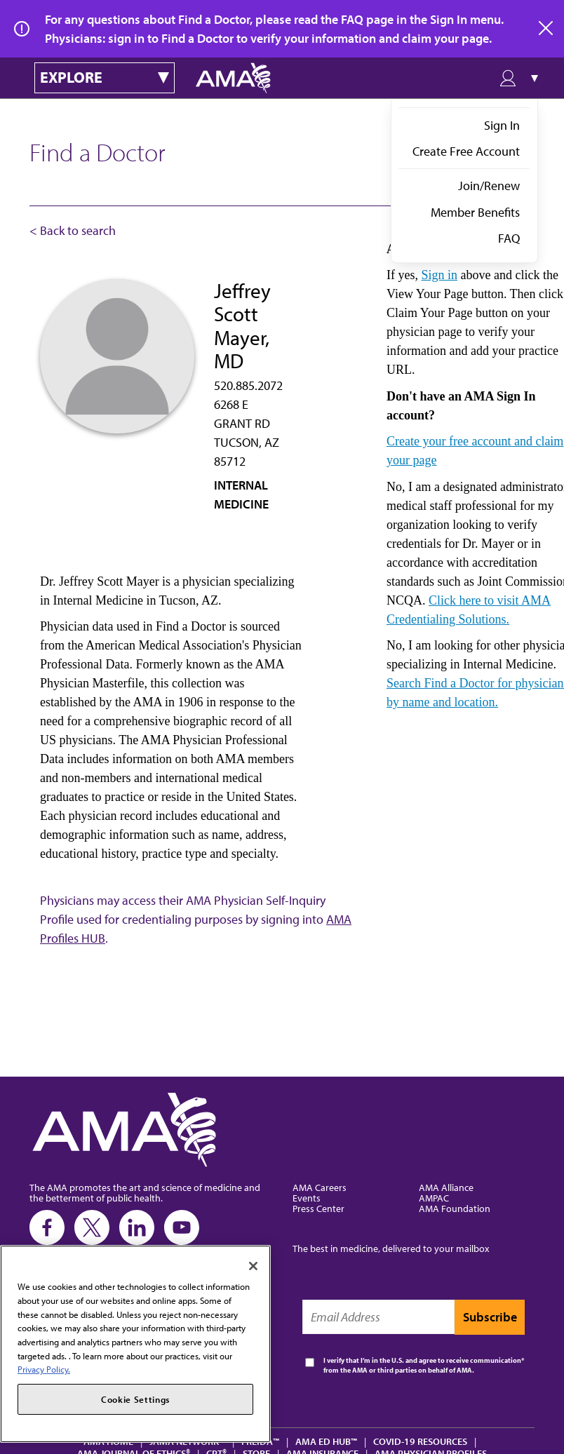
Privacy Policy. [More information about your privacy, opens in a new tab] (44, 1369)
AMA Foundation (454, 1208)
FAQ (509, 238)
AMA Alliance (446, 1187)
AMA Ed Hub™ (326, 1441)
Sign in (439, 275)
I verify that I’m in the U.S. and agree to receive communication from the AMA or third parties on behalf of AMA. (422, 1365)
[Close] (253, 1266)
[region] (135, 1344)
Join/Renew (489, 185)
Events (307, 1198)
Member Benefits (475, 212)
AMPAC (434, 1198)
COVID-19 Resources (420, 1441)
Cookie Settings (135, 1399)
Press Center (318, 1208)
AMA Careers (320, 1187)
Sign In (502, 125)
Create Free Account (466, 151)
